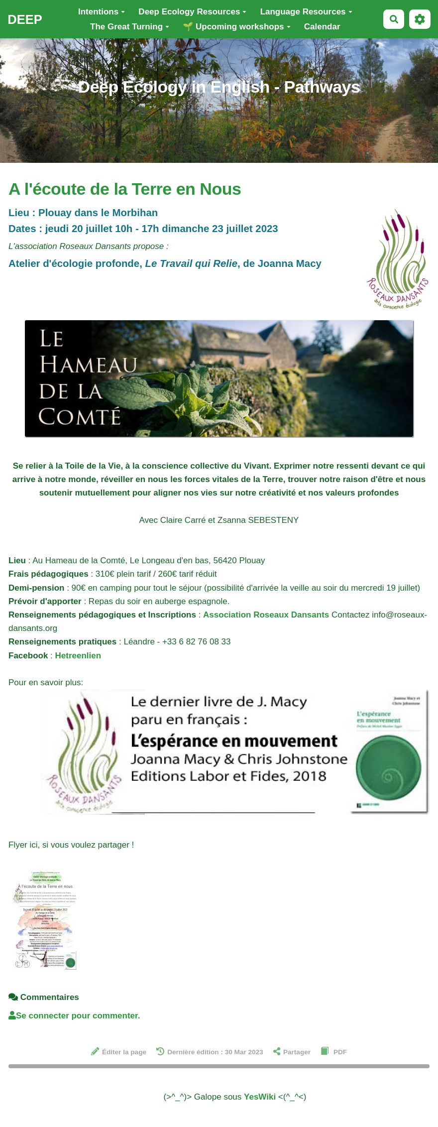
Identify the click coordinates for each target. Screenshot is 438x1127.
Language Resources (306, 11)
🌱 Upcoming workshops (236, 26)
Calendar (322, 26)
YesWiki (260, 1097)
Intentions (101, 11)
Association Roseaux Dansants (266, 615)
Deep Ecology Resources (192, 11)
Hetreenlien (78, 655)
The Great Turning (129, 26)
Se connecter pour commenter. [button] (74, 1015)
